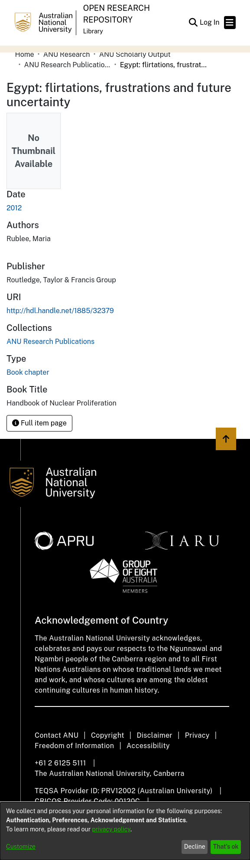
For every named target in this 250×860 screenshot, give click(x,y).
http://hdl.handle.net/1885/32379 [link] (60, 311)
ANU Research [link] (66, 54)
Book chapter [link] (27, 372)
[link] (50, 341)
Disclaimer (154, 735)
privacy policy (111, 829)
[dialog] (125, 831)
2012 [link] (14, 208)
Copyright (107, 735)
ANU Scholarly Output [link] (135, 54)
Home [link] (24, 54)
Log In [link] (210, 22)
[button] (193, 22)
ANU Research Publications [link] (67, 65)
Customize (21, 846)
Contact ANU (56, 735)
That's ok (226, 846)
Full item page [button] (39, 423)
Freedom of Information (74, 746)
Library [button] (93, 31)
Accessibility (148, 746)
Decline (194, 846)
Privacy (197, 735)
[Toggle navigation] (230, 22)
